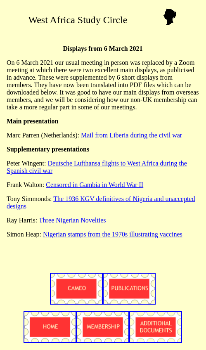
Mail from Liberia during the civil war (131, 135)
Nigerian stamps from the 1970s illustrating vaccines (112, 234)
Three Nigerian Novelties (72, 220)
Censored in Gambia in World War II (94, 184)
